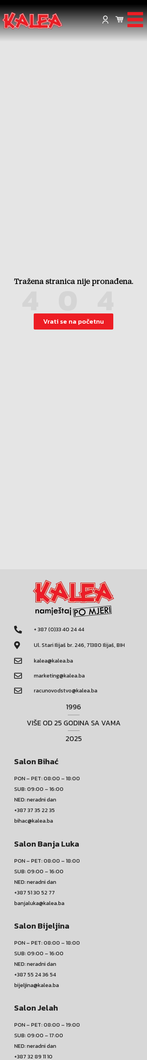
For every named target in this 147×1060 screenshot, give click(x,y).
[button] (73, 321)
